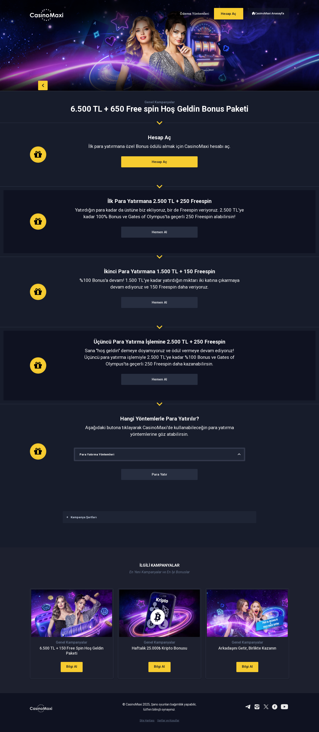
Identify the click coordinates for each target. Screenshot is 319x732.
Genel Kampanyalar (160, 102)
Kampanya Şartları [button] (81, 517)
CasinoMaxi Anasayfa (270, 12)
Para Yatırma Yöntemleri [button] (98, 454)
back (38, 84)
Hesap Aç (225, 13)
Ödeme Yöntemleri (190, 13)
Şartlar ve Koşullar (168, 724)
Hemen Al (159, 232)
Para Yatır (159, 475)
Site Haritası (147, 724)
